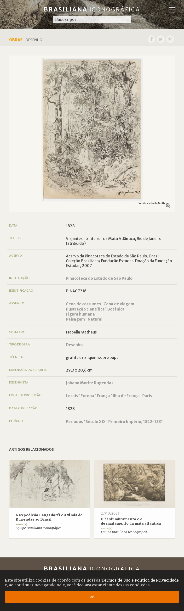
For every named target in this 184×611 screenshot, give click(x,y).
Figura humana (80, 314)
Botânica (116, 309)
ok (92, 597)
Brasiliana (92, 9)
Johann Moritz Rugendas (89, 382)
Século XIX (96, 421)
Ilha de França (126, 395)
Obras (16, 39)
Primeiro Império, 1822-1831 (135, 421)
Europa (87, 395)
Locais (72, 395)
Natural (95, 319)
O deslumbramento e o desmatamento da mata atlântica (131, 521)
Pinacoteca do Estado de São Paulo (99, 278)
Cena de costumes (83, 303)
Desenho (74, 344)
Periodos (74, 421)
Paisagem (75, 319)
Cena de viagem (119, 303)
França (103, 395)
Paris (147, 395)
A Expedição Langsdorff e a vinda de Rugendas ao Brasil (49, 517)
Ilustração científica (85, 309)
